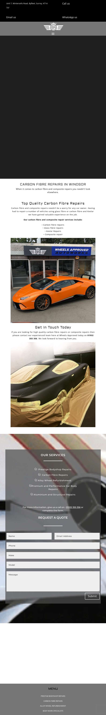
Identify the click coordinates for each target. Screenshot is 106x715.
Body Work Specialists (53, 711)
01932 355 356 (73, 507)
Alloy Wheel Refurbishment (53, 706)
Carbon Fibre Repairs (53, 701)
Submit (92, 596)
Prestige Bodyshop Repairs (53, 696)
